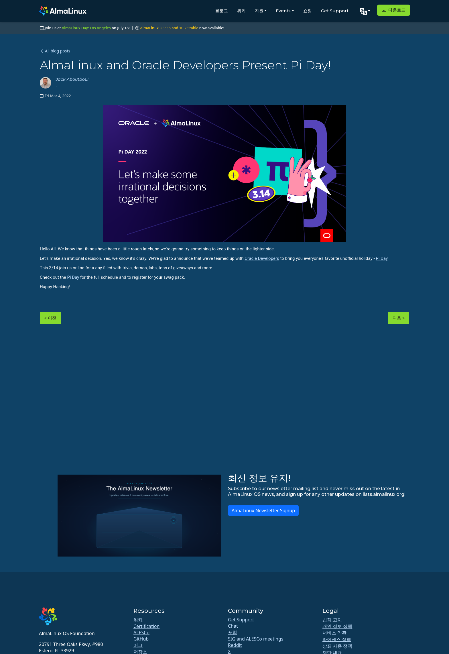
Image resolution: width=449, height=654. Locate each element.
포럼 (232, 632)
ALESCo (141, 632)
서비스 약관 (334, 633)
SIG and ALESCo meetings (255, 639)
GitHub (141, 639)
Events (283, 10)
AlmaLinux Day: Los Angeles (86, 27)
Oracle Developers (262, 258)
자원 (259, 10)
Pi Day (381, 258)
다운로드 (393, 10)
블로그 (221, 10)
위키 (241, 10)
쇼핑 (307, 10)
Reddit (235, 645)
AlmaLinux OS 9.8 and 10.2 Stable (169, 27)
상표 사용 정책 (337, 646)
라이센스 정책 (336, 639)
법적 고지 (332, 619)
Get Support (334, 10)
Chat (233, 626)
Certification (146, 626)
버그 (138, 645)
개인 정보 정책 (337, 626)
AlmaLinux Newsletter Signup (263, 510)
